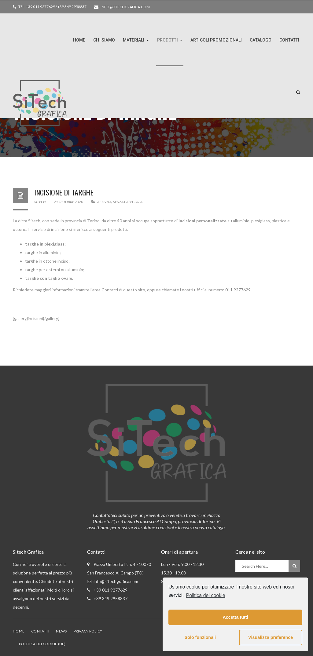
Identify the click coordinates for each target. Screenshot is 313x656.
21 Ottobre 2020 (69, 201)
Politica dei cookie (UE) (42, 644)
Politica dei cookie (205, 595)
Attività (104, 201)
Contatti (40, 631)
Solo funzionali (200, 637)
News (61, 631)
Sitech (40, 201)
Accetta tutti (235, 617)
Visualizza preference (270, 637)
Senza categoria (127, 201)
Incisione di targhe (63, 192)
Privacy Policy (88, 631)
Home (18, 631)
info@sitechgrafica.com (125, 7)
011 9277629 (238, 289)
